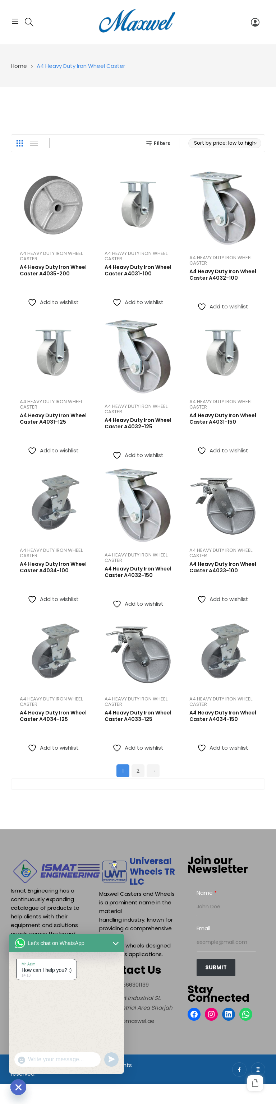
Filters (157, 143)
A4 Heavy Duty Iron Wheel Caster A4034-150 (222, 716)
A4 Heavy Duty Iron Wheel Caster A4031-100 (138, 270)
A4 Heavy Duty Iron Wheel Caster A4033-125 (138, 716)
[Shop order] (224, 143)
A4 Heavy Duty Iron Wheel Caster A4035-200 (53, 270)
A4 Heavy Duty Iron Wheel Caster (51, 256)
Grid (19, 143)
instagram (258, 1069)
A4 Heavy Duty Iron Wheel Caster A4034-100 (53, 567)
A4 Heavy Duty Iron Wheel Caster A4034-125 (53, 716)
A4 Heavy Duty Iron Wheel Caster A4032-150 (138, 572)
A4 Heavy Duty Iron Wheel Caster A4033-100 (222, 567)
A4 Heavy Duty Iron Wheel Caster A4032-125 (138, 423)
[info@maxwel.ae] (127, 1021)
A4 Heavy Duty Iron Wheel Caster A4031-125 (53, 418)
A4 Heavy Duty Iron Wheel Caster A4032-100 (222, 274)
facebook (239, 1069)
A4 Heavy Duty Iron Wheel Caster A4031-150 (222, 418)
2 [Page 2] (138, 770)
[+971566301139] (124, 984)
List (33, 143)
